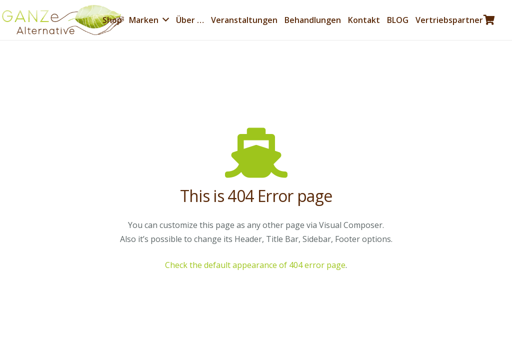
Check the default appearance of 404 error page (255, 265)
